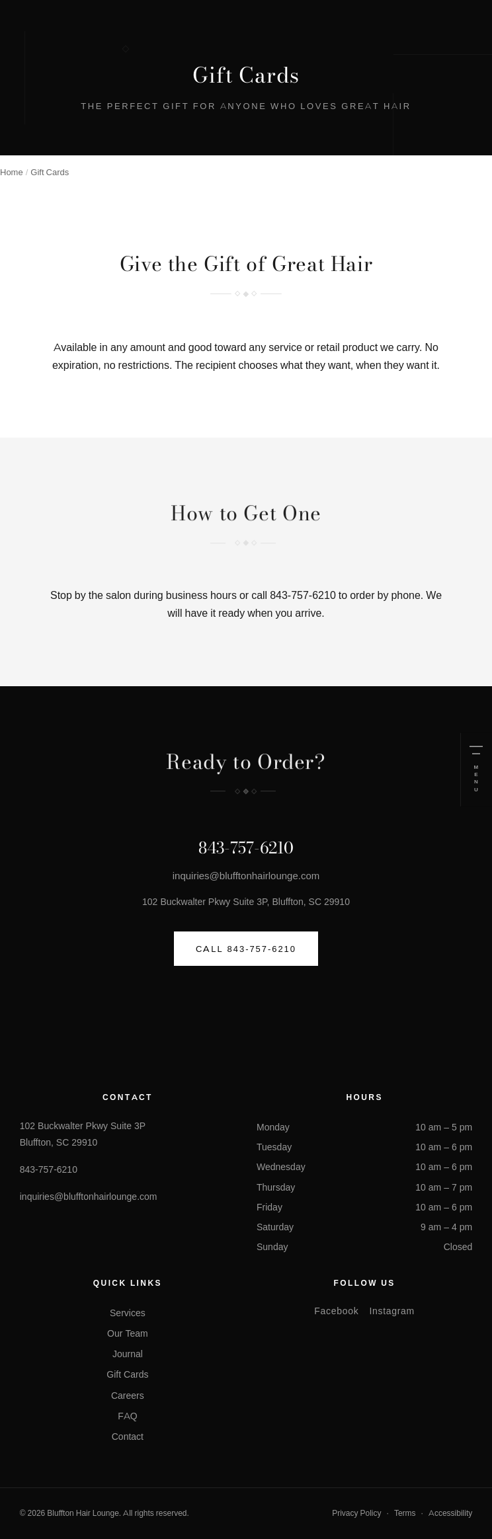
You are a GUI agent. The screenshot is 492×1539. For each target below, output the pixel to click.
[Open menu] (476, 770)
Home (11, 172)
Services (127, 1313)
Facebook (336, 1311)
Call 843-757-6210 (246, 948)
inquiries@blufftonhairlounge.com (246, 875)
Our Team (127, 1333)
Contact (128, 1436)
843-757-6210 (303, 595)
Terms (405, 1513)
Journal (127, 1354)
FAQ (127, 1416)
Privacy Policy (356, 1513)
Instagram (392, 1311)
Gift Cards (127, 1374)
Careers (127, 1395)
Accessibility (450, 1513)
